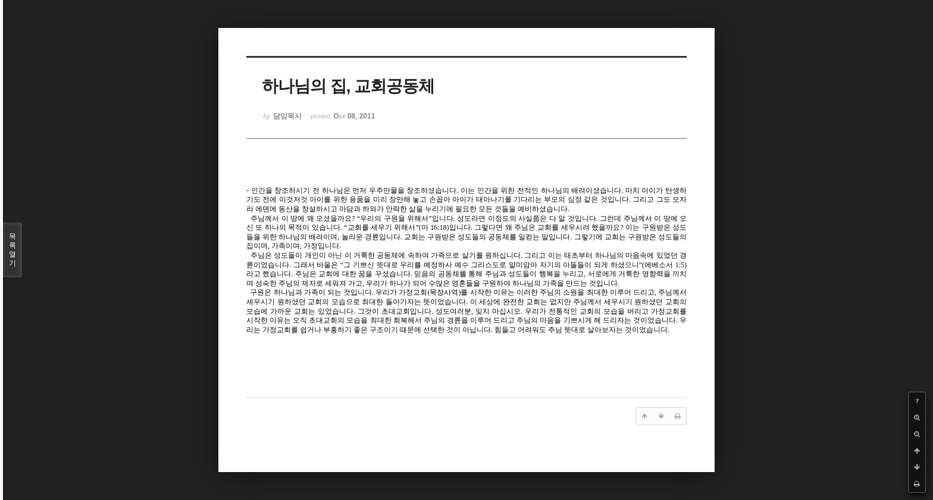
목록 (12, 250)
